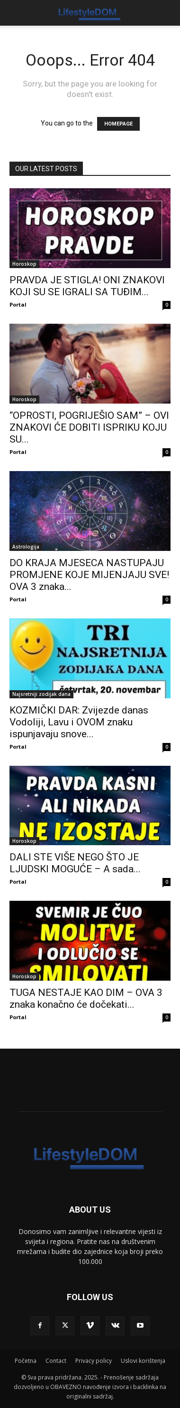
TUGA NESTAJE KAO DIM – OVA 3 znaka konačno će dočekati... (85, 998)
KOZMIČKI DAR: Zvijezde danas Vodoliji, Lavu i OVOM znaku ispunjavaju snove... (78, 722)
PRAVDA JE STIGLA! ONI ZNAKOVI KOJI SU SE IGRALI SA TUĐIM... (87, 286)
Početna (25, 1361)
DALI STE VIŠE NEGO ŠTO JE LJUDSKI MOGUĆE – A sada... (75, 863)
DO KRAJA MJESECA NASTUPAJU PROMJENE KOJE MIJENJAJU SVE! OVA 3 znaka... (89, 574)
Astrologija (25, 546)
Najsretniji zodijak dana (41, 694)
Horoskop (24, 263)
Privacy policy (93, 1361)
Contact (55, 1361)
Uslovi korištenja (143, 1361)
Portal (18, 304)
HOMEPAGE (118, 124)
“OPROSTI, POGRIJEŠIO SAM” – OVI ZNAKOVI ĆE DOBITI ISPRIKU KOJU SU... (89, 427)
